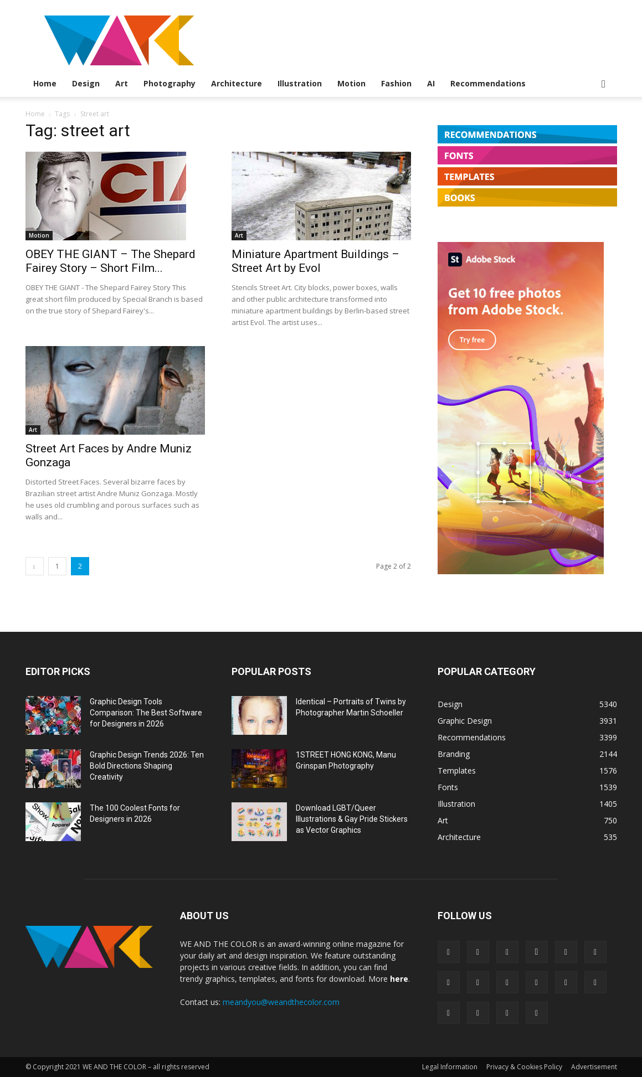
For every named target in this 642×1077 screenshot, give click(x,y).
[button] (603, 84)
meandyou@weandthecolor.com (281, 1002)
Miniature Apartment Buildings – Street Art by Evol (315, 261)
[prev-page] (34, 566)
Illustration (300, 83)
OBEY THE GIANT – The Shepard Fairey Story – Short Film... (110, 261)
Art (121, 83)
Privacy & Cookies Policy (524, 1066)
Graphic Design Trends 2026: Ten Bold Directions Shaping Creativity (147, 765)
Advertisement (594, 1066)
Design (86, 83)
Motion (351, 83)
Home (45, 83)
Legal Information (449, 1066)
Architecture (236, 83)
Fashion (396, 83)
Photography (169, 83)
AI (431, 83)
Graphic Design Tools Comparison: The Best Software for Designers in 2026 (146, 712)
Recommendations (488, 83)
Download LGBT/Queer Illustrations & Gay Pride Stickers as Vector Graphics (352, 818)
